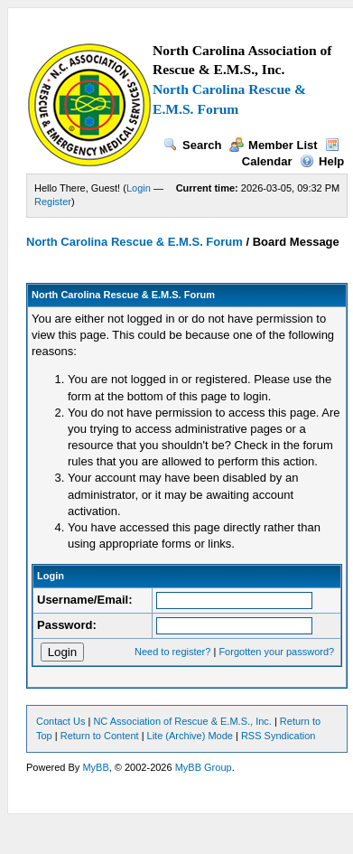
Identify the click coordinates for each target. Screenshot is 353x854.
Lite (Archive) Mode (190, 735)
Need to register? (172, 651)
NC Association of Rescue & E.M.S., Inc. (182, 721)
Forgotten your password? (276, 651)
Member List (273, 145)
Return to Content (99, 735)
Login (138, 188)
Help (322, 161)
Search (192, 145)
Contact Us (60, 721)
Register (52, 201)
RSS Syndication (278, 735)
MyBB (95, 767)
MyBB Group (203, 767)
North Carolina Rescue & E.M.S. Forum (134, 242)
